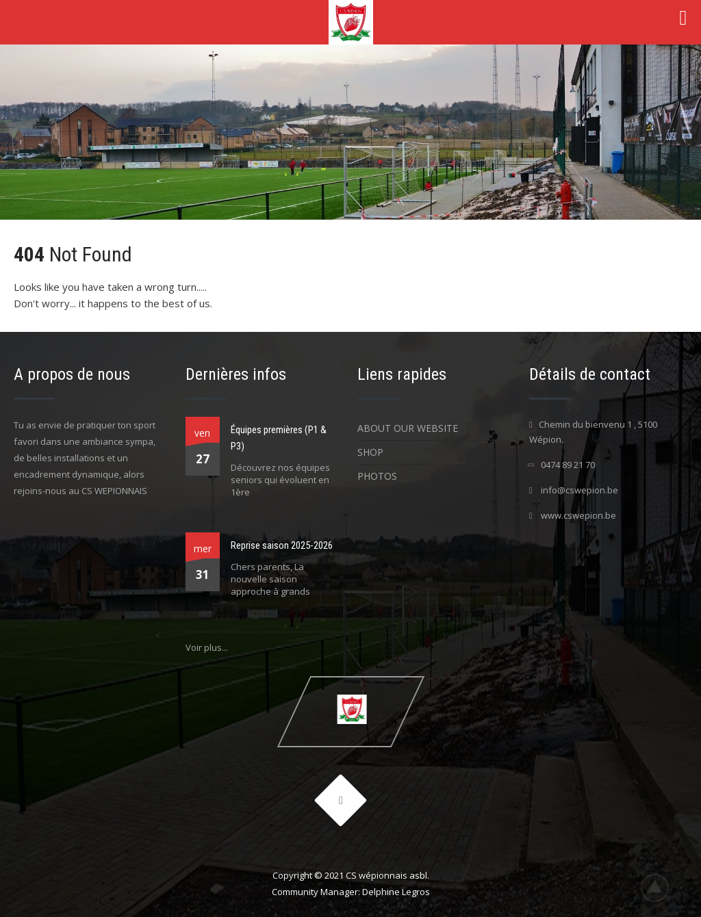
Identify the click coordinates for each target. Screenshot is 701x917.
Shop (370, 451)
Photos (377, 475)
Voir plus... (207, 647)
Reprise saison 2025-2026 (282, 545)
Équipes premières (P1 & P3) (279, 438)
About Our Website (407, 428)
